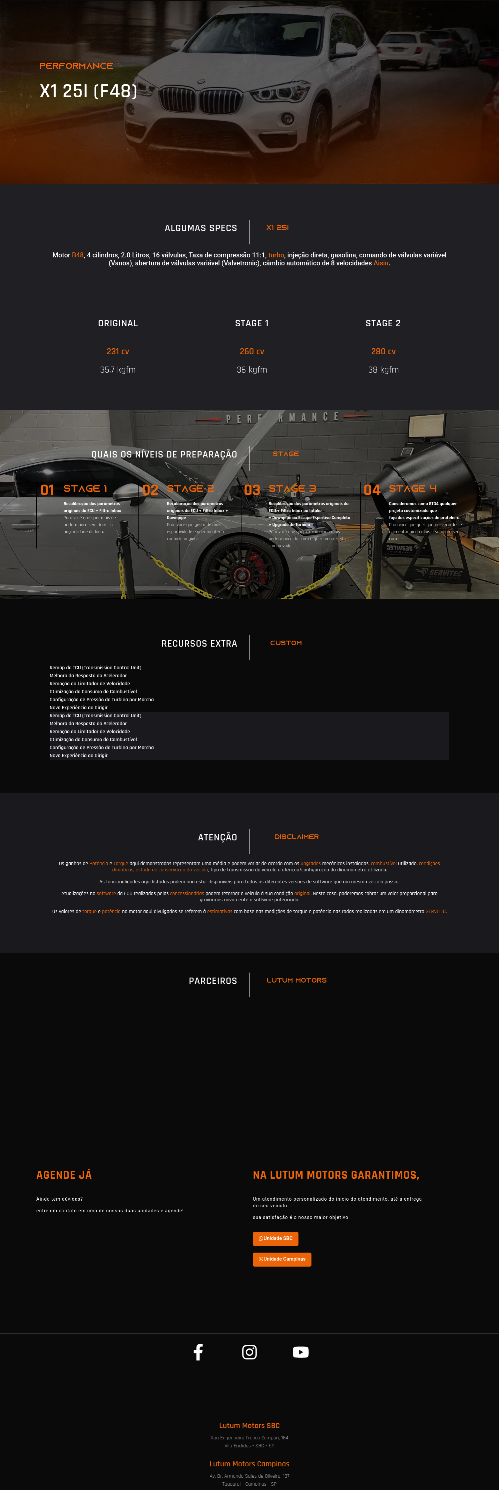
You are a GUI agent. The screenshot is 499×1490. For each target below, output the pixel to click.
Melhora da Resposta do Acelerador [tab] (88, 675)
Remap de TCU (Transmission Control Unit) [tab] (95, 667)
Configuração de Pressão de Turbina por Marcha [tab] (102, 699)
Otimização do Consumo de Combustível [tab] (93, 691)
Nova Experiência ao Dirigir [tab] (79, 707)
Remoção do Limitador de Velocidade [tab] (90, 683)
